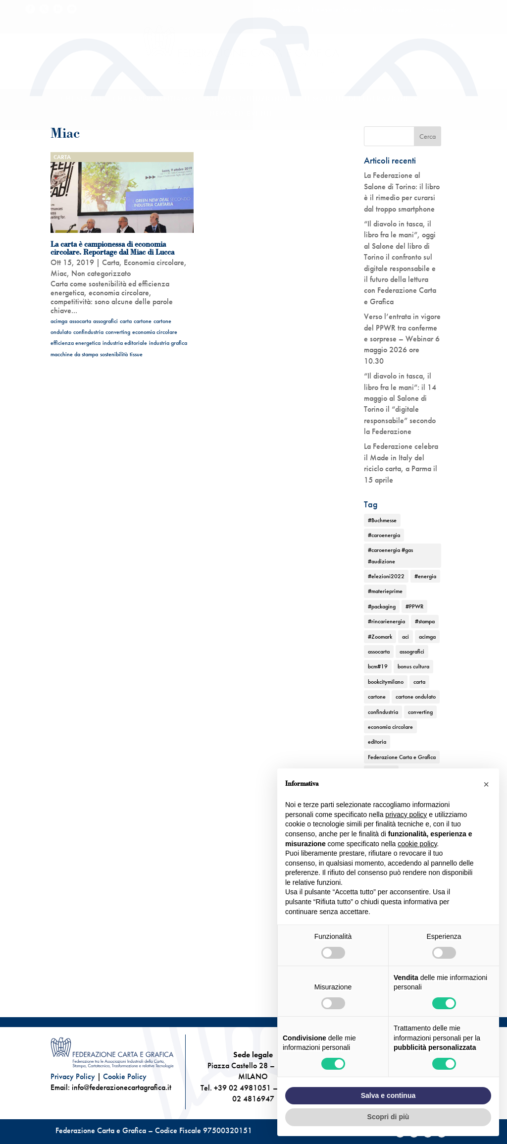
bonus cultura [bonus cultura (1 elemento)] (413, 666)
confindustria (88, 332)
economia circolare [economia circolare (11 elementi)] (390, 727)
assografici (105, 321)
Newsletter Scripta (336, 10)
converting (117, 332)
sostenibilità (114, 354)
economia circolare (154, 332)
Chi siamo (81, 99)
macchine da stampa (74, 354)
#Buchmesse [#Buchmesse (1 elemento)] (382, 520)
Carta (62, 157)
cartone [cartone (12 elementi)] (377, 697)
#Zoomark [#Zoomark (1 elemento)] (380, 637)
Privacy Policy (73, 1076)
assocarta (80, 321)
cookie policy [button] (417, 844)
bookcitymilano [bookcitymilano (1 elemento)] (386, 682)
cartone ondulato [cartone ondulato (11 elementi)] (416, 697)
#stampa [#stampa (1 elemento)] (425, 621)
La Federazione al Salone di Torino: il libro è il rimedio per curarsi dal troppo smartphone (402, 192)
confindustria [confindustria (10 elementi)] (383, 712)
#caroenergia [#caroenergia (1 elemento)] (384, 535)
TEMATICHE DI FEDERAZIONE (357, 99)
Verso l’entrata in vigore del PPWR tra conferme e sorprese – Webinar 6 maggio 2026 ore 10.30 (402, 338)
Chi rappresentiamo (154, 99)
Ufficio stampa (391, 10)
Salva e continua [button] (388, 1095)
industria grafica (168, 343)
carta (126, 321)
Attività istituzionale (249, 99)
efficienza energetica (76, 343)
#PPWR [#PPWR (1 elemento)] (414, 606)
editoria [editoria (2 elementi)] (377, 742)
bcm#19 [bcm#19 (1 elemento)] (378, 666)
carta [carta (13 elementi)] (419, 682)
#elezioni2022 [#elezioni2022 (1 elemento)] (386, 576)
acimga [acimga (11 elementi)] (427, 637)
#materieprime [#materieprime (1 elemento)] (385, 591)
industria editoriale (124, 343)
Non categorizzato (101, 273)
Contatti (446, 25)
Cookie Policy (125, 1076)
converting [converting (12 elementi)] (420, 712)
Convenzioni (439, 10)
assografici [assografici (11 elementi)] (412, 651)
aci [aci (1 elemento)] (405, 637)
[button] (486, 784)
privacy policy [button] (406, 814)
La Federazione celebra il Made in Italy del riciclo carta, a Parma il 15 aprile (401, 463)
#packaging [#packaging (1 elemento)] (382, 606)
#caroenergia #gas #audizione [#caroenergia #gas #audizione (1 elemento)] (390, 555)
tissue (136, 354)
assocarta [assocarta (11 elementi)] (379, 651)
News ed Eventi (240, 114)
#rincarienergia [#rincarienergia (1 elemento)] (386, 621)
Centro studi (284, 10)
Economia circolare (154, 262)
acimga (59, 321)
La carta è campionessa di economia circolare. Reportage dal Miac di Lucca (112, 248)
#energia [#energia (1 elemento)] (425, 576)
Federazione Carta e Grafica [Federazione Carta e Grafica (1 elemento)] (402, 757)
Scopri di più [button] (388, 1117)
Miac (59, 273)
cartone (143, 321)
